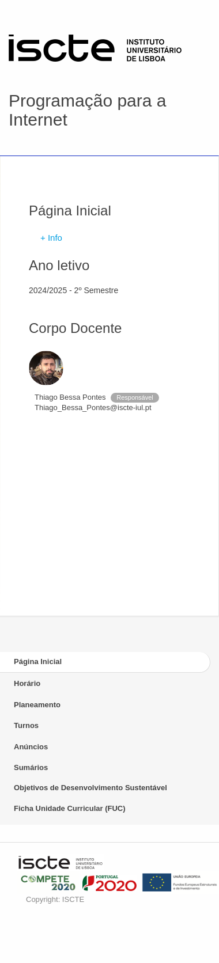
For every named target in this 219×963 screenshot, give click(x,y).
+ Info (51, 237)
